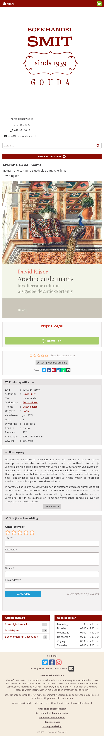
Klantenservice (52, 721)
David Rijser (29, 394)
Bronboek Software (57, 732)
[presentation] (24, 603)
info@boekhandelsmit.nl (20, 136)
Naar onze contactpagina (52, 708)
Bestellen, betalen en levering (52, 713)
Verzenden (23, 594)
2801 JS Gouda (22, 124)
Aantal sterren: (14, 526)
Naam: (8, 568)
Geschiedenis (30, 402)
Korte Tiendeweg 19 (22, 118)
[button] (99, 3)
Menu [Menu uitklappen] (10, 3)
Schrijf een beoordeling (52, 362)
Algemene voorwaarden (52, 717)
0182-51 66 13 (20, 130)
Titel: (8, 538)
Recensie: (10, 549)
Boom (26, 411)
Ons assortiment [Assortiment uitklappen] (49, 156)
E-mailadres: (12, 580)
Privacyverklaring (52, 726)
